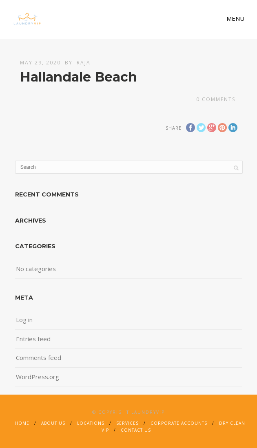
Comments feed (38, 357)
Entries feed (33, 339)
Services (127, 423)
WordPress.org (37, 377)
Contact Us (136, 430)
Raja (84, 62)
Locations (90, 423)
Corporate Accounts (179, 423)
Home (22, 423)
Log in (24, 320)
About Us (53, 423)
